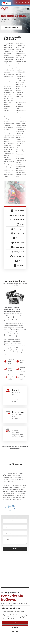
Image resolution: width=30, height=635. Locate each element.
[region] (15, 620)
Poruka (15, 540)
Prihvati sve (15, 623)
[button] (5, 193)
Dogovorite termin (11, 27)
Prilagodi (15, 627)
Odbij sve (15, 631)
